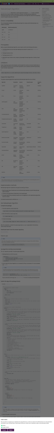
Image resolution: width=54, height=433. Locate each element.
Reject (11, 430)
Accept (4, 430)
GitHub (3, 425)
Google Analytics (5, 427)
